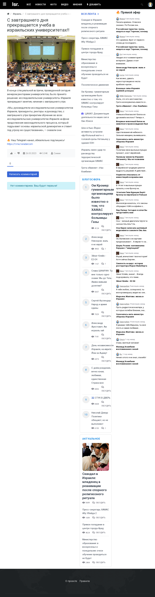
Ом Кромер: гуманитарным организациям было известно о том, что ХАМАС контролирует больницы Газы (95, 99)
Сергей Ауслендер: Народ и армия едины (101, 304)
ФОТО (53, 4)
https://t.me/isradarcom (20, 144)
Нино (122, 111)
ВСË (29, 4)
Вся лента (90, 13)
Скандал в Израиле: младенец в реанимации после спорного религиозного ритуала (94, 486)
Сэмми (57, 153)
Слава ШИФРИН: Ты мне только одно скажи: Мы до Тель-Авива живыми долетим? (102, 278)
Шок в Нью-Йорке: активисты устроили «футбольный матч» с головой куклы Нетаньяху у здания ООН (95, 135)
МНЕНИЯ (77, 4)
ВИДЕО (64, 4)
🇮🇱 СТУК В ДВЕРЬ (100, 397)
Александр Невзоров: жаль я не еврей (99, 241)
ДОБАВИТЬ (94, 4)
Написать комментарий (23, 174)
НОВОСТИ (40, 4)
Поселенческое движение (95, 84)
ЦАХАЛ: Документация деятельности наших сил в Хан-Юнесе (95, 117)
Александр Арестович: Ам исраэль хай (99, 327)
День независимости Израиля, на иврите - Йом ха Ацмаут (102, 349)
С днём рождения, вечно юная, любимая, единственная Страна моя (101, 375)
